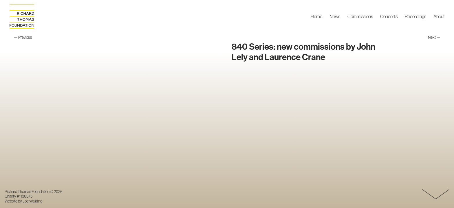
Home (316, 16)
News (334, 16)
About (439, 16)
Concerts (389, 16)
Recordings (415, 16)
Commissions (360, 16)
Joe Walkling (32, 201)
